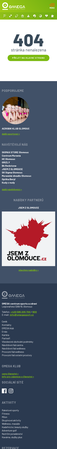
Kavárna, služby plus (12, 437)
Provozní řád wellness (13, 351)
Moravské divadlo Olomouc (16, 175)
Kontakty (6, 324)
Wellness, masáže (11, 423)
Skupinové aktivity (11, 420)
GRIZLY (6, 162)
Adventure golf (9, 430)
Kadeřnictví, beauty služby (15, 427)
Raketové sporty (10, 410)
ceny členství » (10, 373)
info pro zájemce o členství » (18, 376)
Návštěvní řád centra (12, 345)
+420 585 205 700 (21, 311)
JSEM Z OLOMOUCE (12, 169)
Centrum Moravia (11, 155)
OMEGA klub (8, 328)
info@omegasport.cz (22, 314)
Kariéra (5, 334)
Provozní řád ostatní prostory (17, 355)
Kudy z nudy (8, 182)
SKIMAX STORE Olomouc (15, 152)
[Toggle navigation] (52, 6)
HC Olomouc (8, 158)
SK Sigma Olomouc (12, 172)
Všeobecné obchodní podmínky (17, 341)
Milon (4, 416)
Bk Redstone (9, 165)
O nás (4, 331)
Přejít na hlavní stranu (28, 57)
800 (34, 311)
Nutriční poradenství (12, 433)
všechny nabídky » (29, 270)
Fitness (6, 413)
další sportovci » (11, 133)
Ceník (4, 321)
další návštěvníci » (12, 189)
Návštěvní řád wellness (13, 348)
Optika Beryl (8, 179)
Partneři (6, 338)
